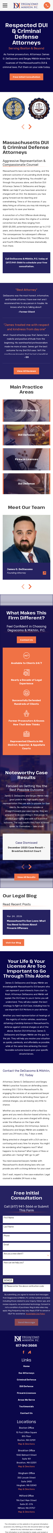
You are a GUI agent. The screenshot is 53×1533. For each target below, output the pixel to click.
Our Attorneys (26, 1373)
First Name (9, 1218)
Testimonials (26, 1406)
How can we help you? (14, 1263)
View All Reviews (26, 371)
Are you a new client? (13, 1254)
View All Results (26, 877)
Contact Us (26, 639)
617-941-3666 (26, 1345)
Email (6, 1245)
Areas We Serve (26, 1400)
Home (26, 1366)
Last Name (9, 1227)
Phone (7, 1236)
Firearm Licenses (26, 1393)
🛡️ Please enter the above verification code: (24, 1286)
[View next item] (30, 126)
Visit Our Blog (13, 942)
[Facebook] (23, 1352)
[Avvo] (29, 1352)
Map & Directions (26, 1444)
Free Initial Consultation (26, 76)
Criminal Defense (26, 1379)
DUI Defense (26, 1386)
